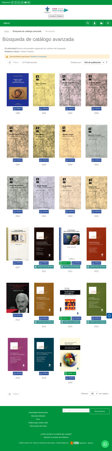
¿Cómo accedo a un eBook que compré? (56, 434)
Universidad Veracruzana (38, 412)
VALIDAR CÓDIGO (56, 16)
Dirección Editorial (38, 416)
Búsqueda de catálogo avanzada (27, 31)
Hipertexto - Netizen (81, 443)
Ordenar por (76, 62)
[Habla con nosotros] (105, 444)
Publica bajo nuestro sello (38, 423)
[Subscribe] (100, 411)
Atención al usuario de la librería (56, 437)
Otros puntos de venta (38, 426)
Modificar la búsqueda (38, 56)
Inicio (6, 31)
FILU (38, 419)
